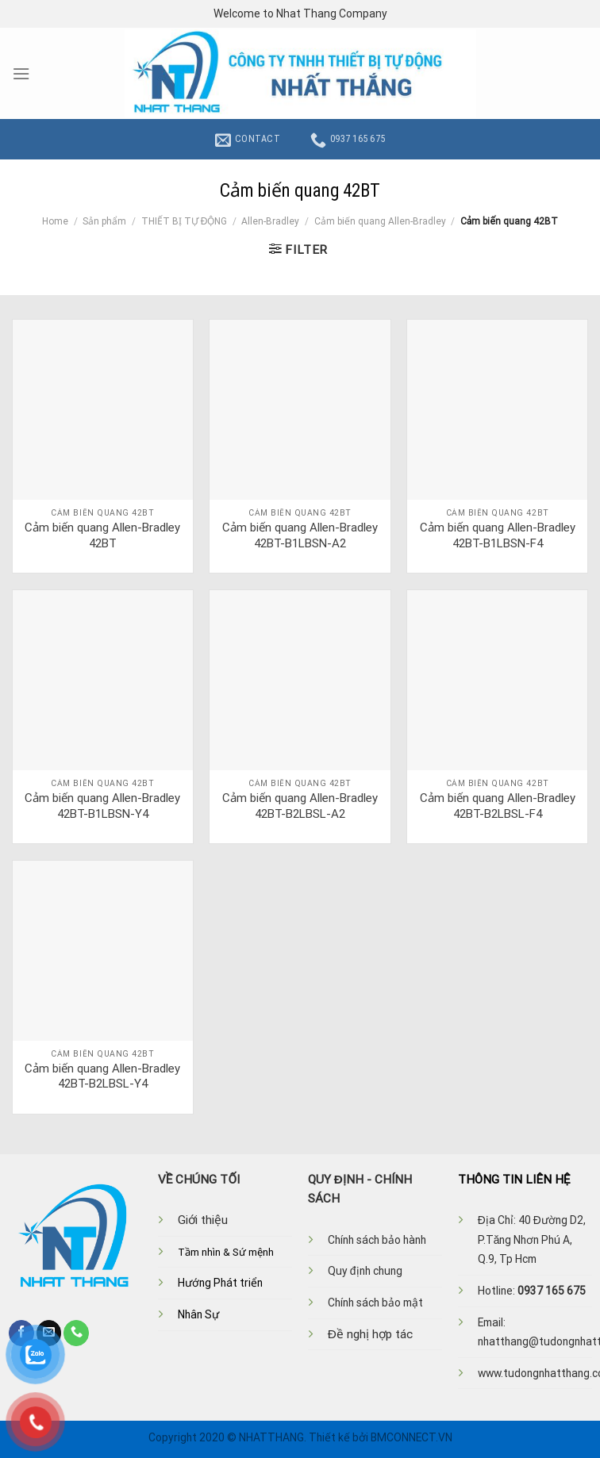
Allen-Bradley (270, 221)
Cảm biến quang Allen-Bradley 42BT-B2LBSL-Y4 (102, 1076)
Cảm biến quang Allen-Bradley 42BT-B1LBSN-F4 (497, 535)
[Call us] (76, 1332)
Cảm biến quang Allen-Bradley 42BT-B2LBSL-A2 (300, 806)
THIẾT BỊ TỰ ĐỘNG (184, 221)
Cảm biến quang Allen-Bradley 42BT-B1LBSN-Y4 (102, 806)
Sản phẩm (104, 221)
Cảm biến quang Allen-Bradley (380, 221)
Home (55, 221)
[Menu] (21, 74)
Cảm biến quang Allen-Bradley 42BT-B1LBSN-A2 (300, 535)
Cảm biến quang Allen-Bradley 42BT (102, 535)
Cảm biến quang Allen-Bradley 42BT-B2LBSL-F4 (497, 806)
